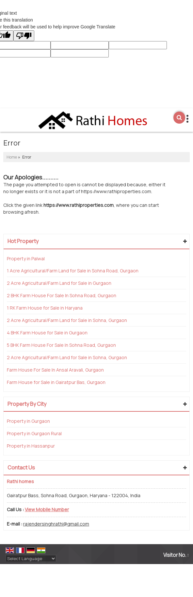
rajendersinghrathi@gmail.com (56, 524)
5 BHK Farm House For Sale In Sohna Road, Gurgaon (61, 345)
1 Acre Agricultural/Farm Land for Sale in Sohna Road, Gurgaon (72, 271)
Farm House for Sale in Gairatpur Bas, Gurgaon (56, 382)
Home (12, 157)
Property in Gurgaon (28, 421)
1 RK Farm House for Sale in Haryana (45, 308)
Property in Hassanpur (31, 446)
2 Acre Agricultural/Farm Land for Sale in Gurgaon (59, 283)
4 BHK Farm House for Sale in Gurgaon (47, 332)
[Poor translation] (23, 35)
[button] (47, 509)
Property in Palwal (26, 258)
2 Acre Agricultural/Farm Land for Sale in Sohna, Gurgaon (67, 320)
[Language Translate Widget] (31, 558)
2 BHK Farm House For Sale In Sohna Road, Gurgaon (61, 295)
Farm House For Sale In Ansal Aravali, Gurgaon (55, 370)
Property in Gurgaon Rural (34, 433)
